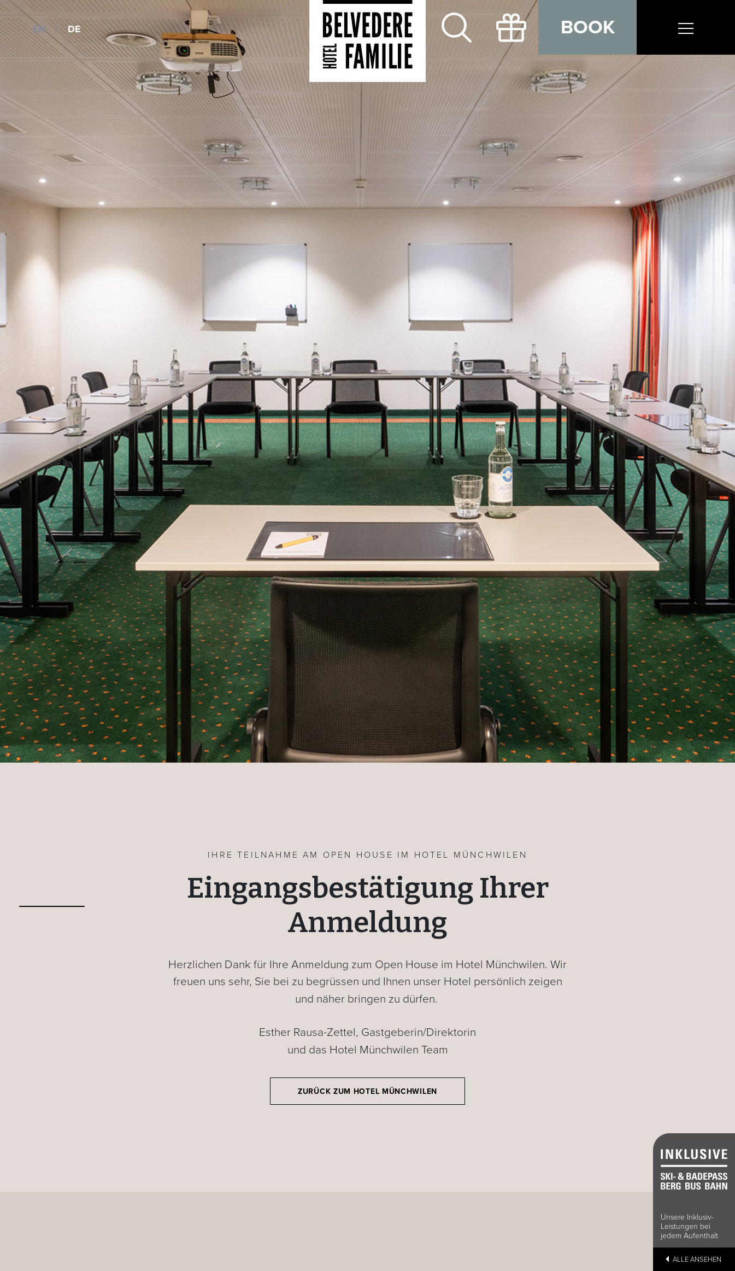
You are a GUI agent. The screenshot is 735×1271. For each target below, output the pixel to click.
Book (588, 27)
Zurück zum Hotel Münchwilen (367, 1091)
